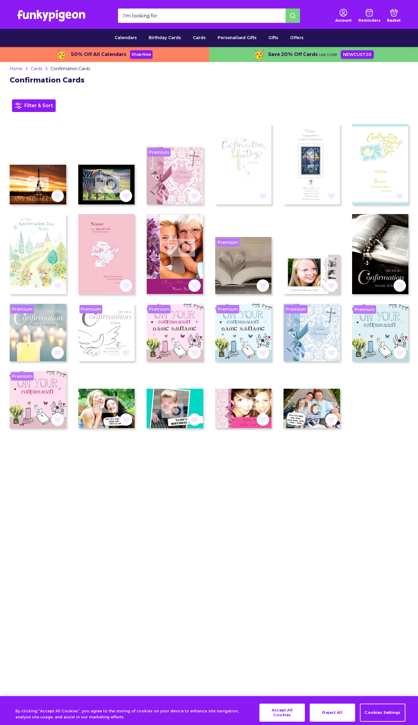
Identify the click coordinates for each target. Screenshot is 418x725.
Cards (199, 37)
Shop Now (141, 54)
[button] (57, 196)
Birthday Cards (165, 37)
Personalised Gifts (237, 37)
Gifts (273, 37)
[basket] (394, 15)
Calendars (126, 37)
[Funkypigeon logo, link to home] (51, 16)
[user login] (343, 15)
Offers (296, 37)
